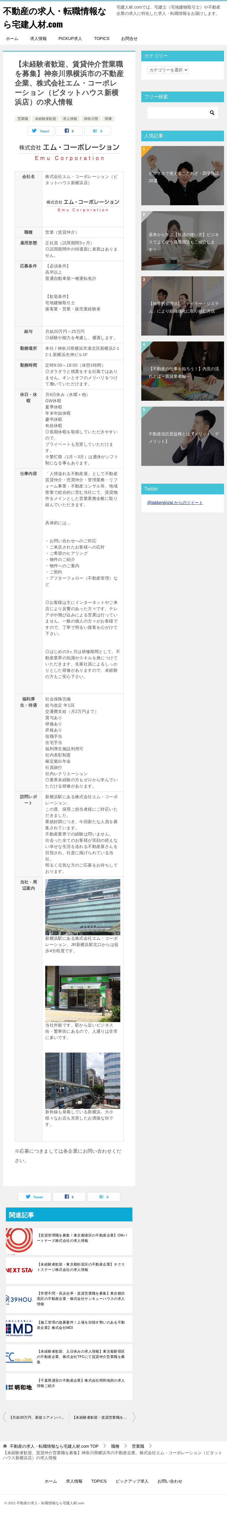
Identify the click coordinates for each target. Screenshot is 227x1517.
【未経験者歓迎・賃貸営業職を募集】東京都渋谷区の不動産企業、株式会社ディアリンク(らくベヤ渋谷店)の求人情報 (103, 1417)
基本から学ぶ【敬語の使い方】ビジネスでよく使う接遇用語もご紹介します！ (184, 242)
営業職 (22, 119)
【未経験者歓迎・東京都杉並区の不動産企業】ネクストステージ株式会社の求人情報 (81, 1267)
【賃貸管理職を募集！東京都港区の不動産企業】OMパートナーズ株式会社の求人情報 (82, 1238)
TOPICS (101, 38)
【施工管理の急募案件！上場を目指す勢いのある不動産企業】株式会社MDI (81, 1325)
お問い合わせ (170, 1481)
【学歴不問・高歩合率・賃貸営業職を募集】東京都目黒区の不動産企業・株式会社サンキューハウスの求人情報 (81, 1298)
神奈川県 (91, 119)
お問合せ (129, 38)
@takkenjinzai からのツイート (175, 502)
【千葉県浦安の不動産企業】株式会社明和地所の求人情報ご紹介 (81, 1383)
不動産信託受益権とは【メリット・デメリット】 (184, 438)
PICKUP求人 (70, 38)
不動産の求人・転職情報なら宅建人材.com (56, 17)
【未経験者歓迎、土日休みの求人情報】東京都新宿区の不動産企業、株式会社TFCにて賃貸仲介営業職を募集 (81, 1356)
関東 (108, 119)
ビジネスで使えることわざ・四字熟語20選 (184, 177)
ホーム (12, 38)
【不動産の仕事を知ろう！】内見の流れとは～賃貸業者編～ (184, 372)
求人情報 (38, 38)
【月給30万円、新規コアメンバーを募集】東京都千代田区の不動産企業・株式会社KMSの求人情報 (39, 1417)
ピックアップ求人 (132, 1481)
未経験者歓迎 (45, 119)
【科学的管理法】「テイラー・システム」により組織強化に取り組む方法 (184, 307)
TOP (54, 1446)
